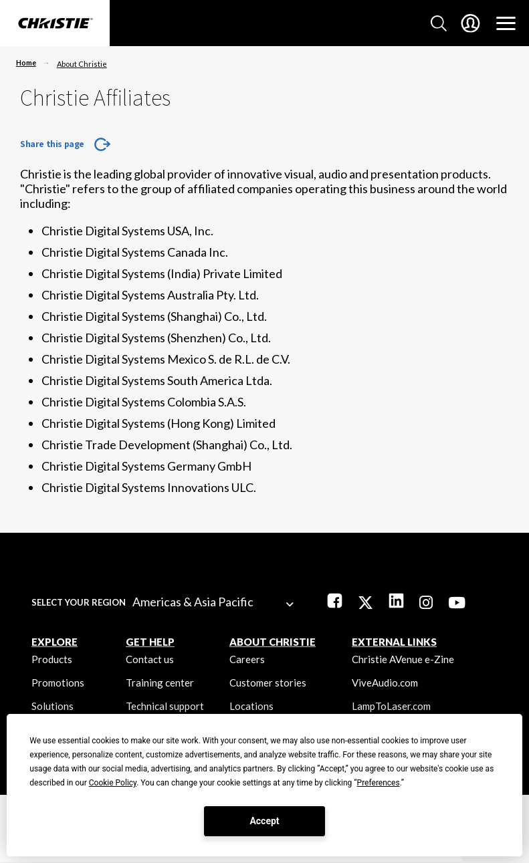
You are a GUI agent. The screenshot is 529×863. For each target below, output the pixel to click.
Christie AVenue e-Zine (403, 659)
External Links (394, 642)
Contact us (150, 659)
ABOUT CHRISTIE (272, 642)
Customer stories (267, 682)
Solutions (52, 706)
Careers (247, 659)
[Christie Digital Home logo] (55, 24)
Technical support (165, 706)
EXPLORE (54, 642)
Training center (160, 682)
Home (26, 62)
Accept (264, 821)
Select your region (78, 602)
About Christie (82, 63)
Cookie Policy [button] (112, 782)
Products (51, 659)
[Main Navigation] (506, 23)
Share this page (52, 144)
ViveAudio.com (385, 682)
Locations (251, 706)
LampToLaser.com (391, 706)
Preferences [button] (378, 782)
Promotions (57, 682)
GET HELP (150, 642)
